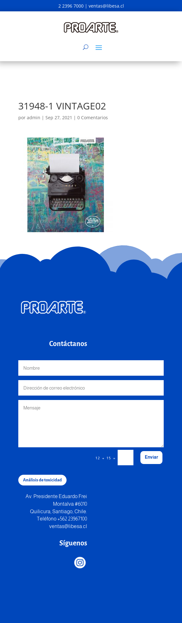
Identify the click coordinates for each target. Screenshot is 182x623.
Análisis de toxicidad (42, 480)
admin (33, 117)
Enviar (151, 457)
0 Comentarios (92, 117)
